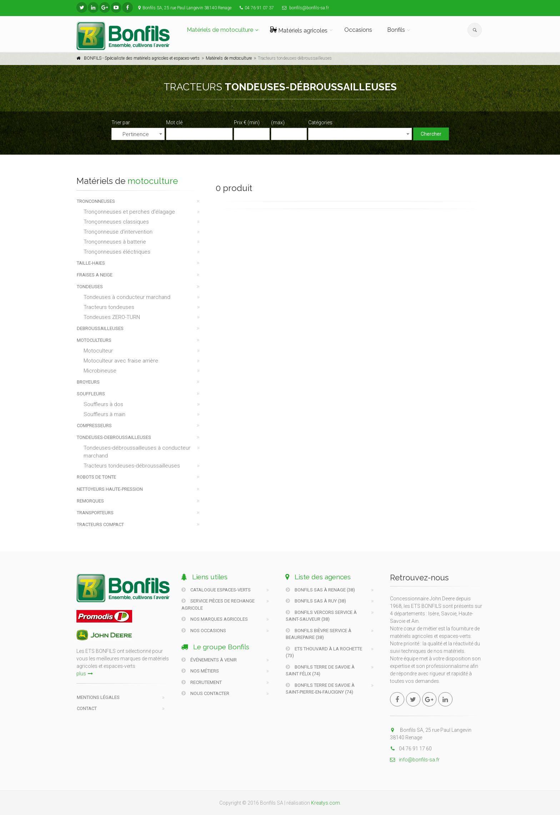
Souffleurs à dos (103, 404)
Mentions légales (98, 697)
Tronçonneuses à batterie (115, 242)
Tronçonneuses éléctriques (117, 252)
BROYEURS (88, 382)
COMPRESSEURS (94, 425)
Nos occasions (203, 630)
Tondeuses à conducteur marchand (127, 297)
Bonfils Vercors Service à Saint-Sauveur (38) (321, 616)
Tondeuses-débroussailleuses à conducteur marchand (137, 452)
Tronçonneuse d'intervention (118, 232)
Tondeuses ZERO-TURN (112, 317)
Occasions (358, 29)
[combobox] (138, 134)
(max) (278, 122)
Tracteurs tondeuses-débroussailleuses (132, 465)
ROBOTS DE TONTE (96, 477)
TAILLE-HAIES (91, 263)
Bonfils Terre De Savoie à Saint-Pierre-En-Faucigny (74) (320, 688)
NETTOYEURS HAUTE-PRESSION (110, 489)
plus (84, 673)
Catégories (320, 122)
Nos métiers (200, 671)
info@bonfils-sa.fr (415, 759)
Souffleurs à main (104, 414)
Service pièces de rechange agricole (218, 604)
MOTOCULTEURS (94, 340)
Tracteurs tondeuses (109, 307)
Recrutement (201, 682)
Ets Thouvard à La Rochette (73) (324, 652)
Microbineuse (100, 371)
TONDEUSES (90, 286)
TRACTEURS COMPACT (100, 524)
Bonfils (396, 29)
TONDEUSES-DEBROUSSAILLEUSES (114, 437)
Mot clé (174, 122)
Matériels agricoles (299, 30)
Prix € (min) (247, 122)
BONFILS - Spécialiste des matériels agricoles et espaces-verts (142, 58)
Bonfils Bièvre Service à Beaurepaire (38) (318, 634)
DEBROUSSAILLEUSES (100, 328)
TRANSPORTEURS (95, 512)
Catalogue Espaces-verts (216, 589)
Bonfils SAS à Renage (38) (320, 589)
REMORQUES (90, 501)
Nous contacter (205, 693)
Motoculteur (98, 351)
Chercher (431, 134)
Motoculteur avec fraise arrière (121, 361)
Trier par (120, 122)
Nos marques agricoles (214, 619)
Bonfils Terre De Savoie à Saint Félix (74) (320, 670)
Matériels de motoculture (220, 29)
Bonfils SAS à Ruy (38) (316, 601)
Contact (87, 708)
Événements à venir (209, 659)
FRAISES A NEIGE (94, 275)
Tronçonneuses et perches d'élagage (129, 212)
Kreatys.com (325, 803)
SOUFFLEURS (91, 393)
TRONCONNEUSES (96, 201)
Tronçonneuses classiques (116, 222)
